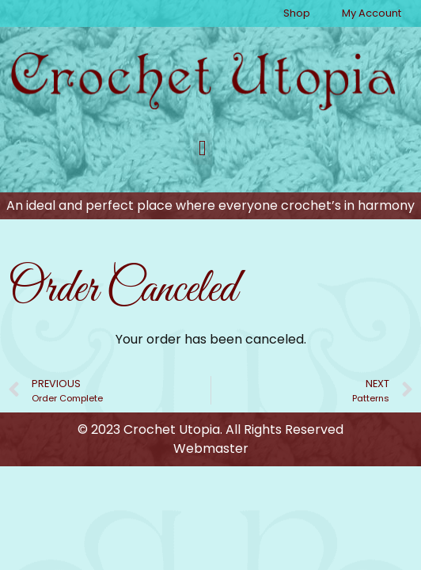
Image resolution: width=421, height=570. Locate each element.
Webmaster (210, 448)
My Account (371, 13)
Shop (296, 13)
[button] (202, 149)
